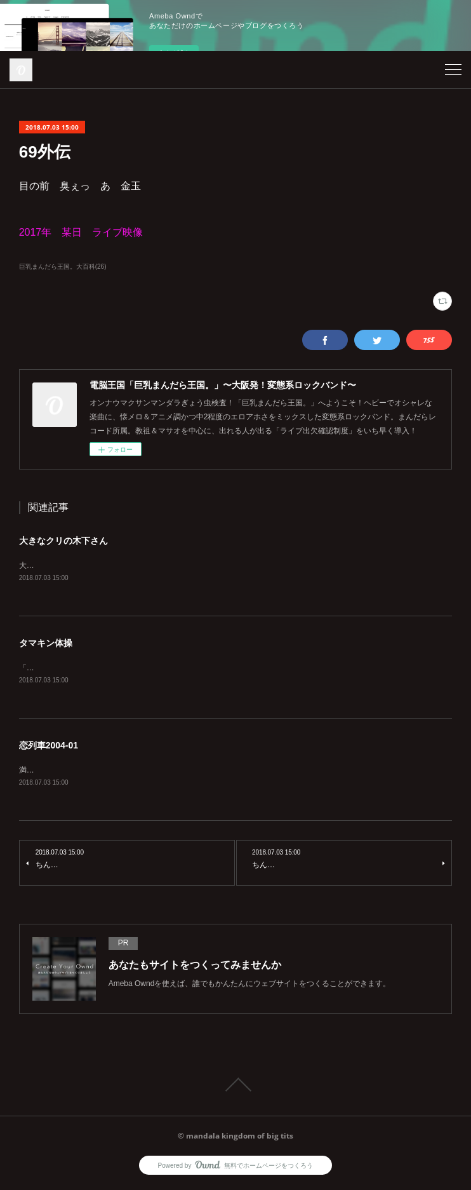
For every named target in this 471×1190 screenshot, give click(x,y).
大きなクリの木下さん (63, 541)
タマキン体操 (45, 644)
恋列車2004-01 (48, 747)
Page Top (235, 1087)
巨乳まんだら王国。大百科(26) (63, 266)
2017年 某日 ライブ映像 (81, 232)
